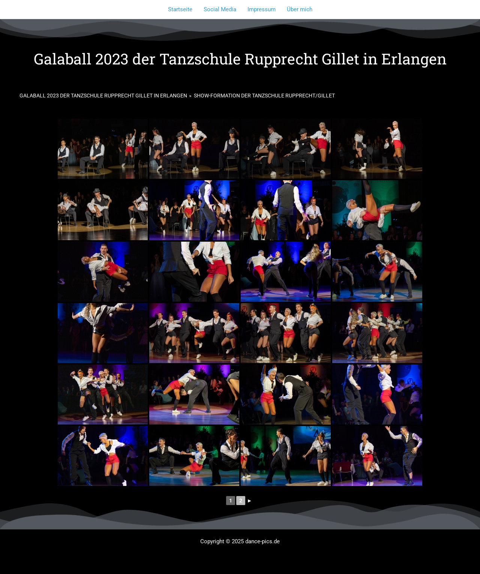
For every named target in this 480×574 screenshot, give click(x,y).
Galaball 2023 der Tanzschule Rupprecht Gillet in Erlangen (103, 96)
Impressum (262, 9)
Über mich (299, 9)
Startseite (180, 9)
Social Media (220, 9)
